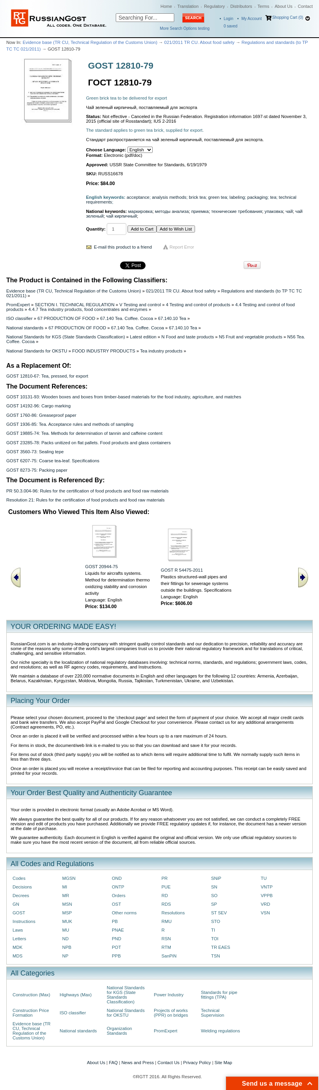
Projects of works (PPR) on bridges (171, 1012)
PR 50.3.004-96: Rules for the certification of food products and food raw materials (87, 491)
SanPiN (169, 956)
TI (213, 930)
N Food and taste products (187, 336)
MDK (17, 947)
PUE (166, 887)
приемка (199, 211)
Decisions (22, 887)
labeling (237, 197)
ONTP (118, 887)
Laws (18, 930)
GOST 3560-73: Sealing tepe (35, 451)
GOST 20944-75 (101, 566)
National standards (25, 327)
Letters (19, 938)
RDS (166, 904)
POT (116, 947)
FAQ (113, 1062)
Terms (263, 6)
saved (230, 26)
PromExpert (18, 304)
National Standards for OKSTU (36, 351)
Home (166, 6)
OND (117, 878)
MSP (67, 912)
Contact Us (168, 1062)
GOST (19, 912)
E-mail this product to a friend (123, 247)
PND (116, 938)
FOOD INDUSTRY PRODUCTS (103, 351)
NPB (66, 947)
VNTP (267, 887)
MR (65, 895)
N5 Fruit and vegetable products (251, 336)
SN (214, 887)
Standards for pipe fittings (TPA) (219, 994)
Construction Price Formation (31, 1012)
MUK (67, 921)
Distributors (241, 6)
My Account (251, 18)
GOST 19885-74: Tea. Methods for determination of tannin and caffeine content (84, 433)
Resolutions (173, 912)
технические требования (236, 211)
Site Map (223, 1062)
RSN (166, 938)
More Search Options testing (185, 28)
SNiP (216, 878)
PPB (116, 956)
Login (228, 18)
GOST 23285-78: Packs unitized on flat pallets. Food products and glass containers (88, 442)
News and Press (137, 1062)
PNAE (118, 930)
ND (65, 938)
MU (65, 930)
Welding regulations (220, 1030)
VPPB (267, 895)
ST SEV (219, 912)
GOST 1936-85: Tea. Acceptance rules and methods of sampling (69, 424)
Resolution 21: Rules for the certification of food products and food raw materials (85, 500)
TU (264, 878)
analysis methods (169, 197)
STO (215, 921)
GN (16, 904)
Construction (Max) (31, 994)
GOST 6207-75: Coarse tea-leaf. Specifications (52, 460)
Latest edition (143, 336)
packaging (257, 197)
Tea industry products (161, 351)
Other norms (124, 912)
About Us (283, 6)
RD (165, 895)
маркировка (140, 211)
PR (165, 878)
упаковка (273, 211)
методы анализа (172, 211)
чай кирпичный (121, 216)
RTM (166, 947)
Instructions (24, 921)
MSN (67, 904)
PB (115, 921)
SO (214, 895)
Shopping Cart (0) (287, 17)
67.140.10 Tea (172, 318)
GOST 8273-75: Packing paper (36, 470)
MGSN (69, 878)
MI (64, 887)
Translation (188, 6)
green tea (217, 197)
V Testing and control (140, 304)
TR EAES (220, 947)
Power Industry (169, 994)
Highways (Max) (75, 994)
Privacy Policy (197, 1062)
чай (289, 211)
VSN (265, 912)
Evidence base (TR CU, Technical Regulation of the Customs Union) (90, 42)
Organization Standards (119, 1031)
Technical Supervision (212, 1012)
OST (116, 904)
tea (273, 197)
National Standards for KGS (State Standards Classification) (65, 336)
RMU (167, 921)
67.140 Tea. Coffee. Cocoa (126, 318)
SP (214, 904)
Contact (305, 6)
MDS (17, 956)
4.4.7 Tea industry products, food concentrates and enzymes (88, 309)
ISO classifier (19, 318)
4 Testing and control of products (198, 304)
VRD (265, 904)
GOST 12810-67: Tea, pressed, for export (47, 376)
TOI (215, 938)
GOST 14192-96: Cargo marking (38, 405)
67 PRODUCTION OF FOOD (66, 318)
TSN (215, 956)
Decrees (21, 895)
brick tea (197, 197)
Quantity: (96, 229)
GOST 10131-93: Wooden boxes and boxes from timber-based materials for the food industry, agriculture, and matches (123, 396)
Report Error (182, 247)
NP (65, 956)
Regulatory (214, 6)
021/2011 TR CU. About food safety (199, 42)
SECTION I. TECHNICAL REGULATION (75, 304)
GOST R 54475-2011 (182, 570)
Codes (19, 878)
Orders (119, 895)
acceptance (138, 197)
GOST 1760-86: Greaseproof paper (41, 415)
